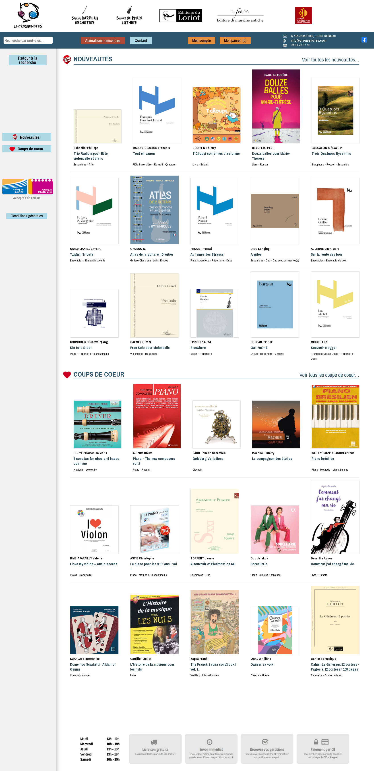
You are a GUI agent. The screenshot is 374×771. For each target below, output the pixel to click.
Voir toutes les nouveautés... (330, 59)
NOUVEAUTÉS (93, 58)
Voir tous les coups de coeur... (329, 374)
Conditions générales (27, 216)
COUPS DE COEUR (99, 374)
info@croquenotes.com (308, 40)
